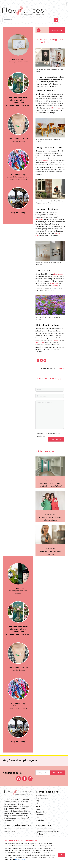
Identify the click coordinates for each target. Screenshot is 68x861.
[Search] (28, 20)
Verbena (57, 340)
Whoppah (44, 160)
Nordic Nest (54, 283)
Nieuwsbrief (39, 812)
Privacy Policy (20, 860)
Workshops (39, 815)
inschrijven (57, 773)
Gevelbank (39, 219)
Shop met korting (41, 798)
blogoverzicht (57, 30)
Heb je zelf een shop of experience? (17, 829)
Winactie (38, 803)
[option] (18, 45)
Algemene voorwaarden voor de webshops (47, 833)
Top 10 (37, 806)
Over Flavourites (41, 795)
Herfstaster (39, 342)
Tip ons (38, 817)
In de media (39, 820)
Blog (37, 801)
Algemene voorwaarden (44, 829)
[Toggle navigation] (64, 4)
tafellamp (54, 286)
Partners (38, 809)
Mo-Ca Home (56, 108)
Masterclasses (9, 832)
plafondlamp (58, 274)
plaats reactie (56, 439)
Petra (61, 368)
